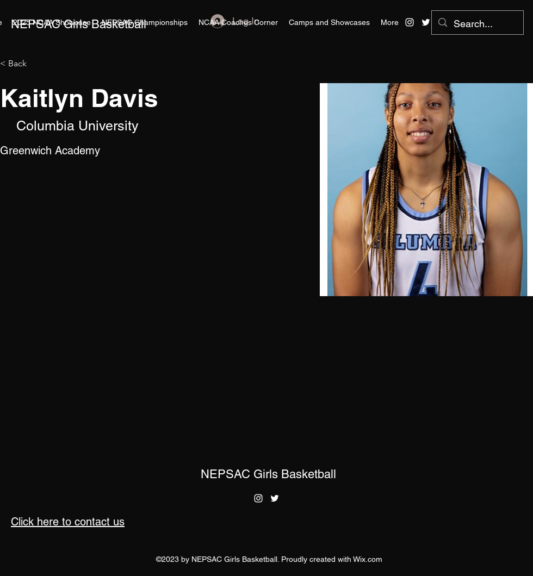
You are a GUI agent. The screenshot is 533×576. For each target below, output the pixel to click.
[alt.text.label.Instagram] (409, 22)
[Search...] (477, 24)
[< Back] (21, 64)
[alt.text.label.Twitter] (425, 22)
